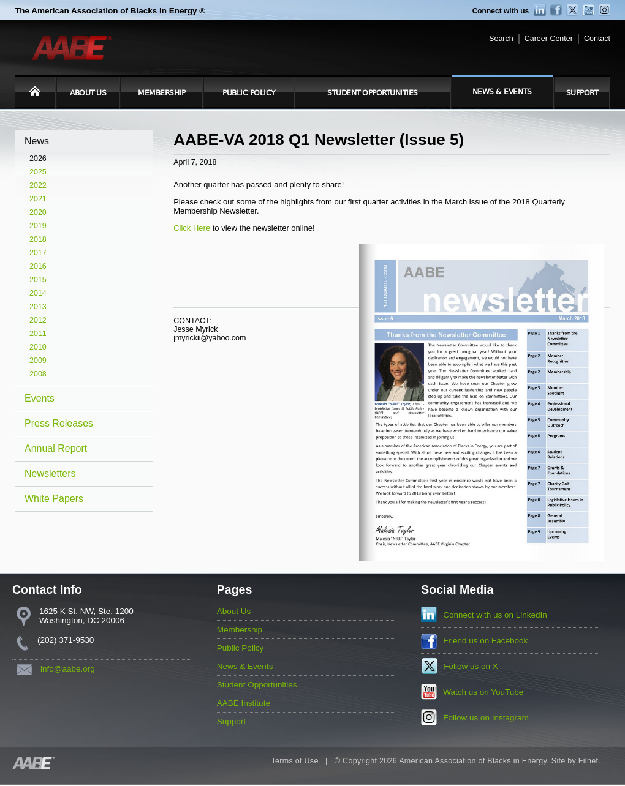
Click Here (191, 228)
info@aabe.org (67, 668)
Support (582, 93)
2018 (38, 239)
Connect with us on (495, 614)
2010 (38, 347)
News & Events (502, 92)
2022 (38, 185)
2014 (38, 293)
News (37, 141)
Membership (161, 93)
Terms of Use (294, 761)
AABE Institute (243, 703)
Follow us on (471, 666)
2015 (38, 279)
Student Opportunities (372, 93)
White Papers (54, 498)
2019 (38, 226)
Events (40, 398)
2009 (38, 360)
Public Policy (248, 93)
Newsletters (50, 473)
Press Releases (59, 423)
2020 (38, 212)
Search (501, 38)
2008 (38, 374)
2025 (38, 172)
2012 (38, 320)
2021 (38, 199)
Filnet (588, 761)
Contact (597, 38)
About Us (88, 93)
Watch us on (483, 692)
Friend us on (485, 640)
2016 (38, 266)
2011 (38, 333)
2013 (38, 306)
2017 (38, 253)
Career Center (549, 38)
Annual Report (56, 448)
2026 (38, 158)
